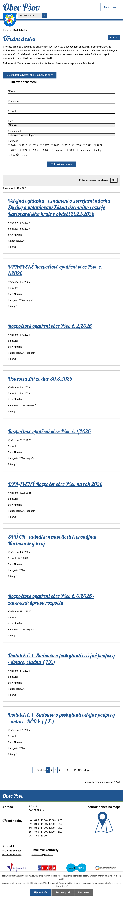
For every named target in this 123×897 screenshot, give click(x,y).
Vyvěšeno (13, 101)
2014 (13, 145)
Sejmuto (12, 111)
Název (11, 91)
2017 (46, 145)
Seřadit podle (15, 131)
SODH (72, 150)
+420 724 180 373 (11, 854)
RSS (114, 37)
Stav (10, 121)
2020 (78, 145)
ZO (25, 154)
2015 (24, 145)
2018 (56, 145)
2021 (88, 145)
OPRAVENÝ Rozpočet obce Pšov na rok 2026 (55, 484)
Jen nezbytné (62, 892)
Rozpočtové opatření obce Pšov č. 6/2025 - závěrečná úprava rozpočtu (51, 599)
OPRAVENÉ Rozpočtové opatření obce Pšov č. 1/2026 (55, 269)
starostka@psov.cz (42, 854)
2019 (67, 145)
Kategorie (13, 141)
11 (75, 770)
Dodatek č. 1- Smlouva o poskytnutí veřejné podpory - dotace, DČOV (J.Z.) (61, 718)
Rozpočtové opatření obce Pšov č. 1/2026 (49, 431)
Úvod (5, 30)
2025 (35, 150)
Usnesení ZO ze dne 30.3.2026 (40, 378)
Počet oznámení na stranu (93, 180)
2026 (46, 150)
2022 (99, 145)
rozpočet (58, 150)
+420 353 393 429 (11, 850)
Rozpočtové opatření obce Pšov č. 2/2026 (50, 325)
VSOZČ (15, 154)
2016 (35, 145)
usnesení (85, 150)
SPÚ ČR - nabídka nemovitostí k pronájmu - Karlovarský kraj (53, 540)
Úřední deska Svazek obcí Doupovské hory (30, 75)
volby (98, 150)
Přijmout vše (40, 892)
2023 (13, 150)
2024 (24, 150)
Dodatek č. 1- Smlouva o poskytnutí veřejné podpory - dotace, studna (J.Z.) (61, 658)
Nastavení (83, 892)
